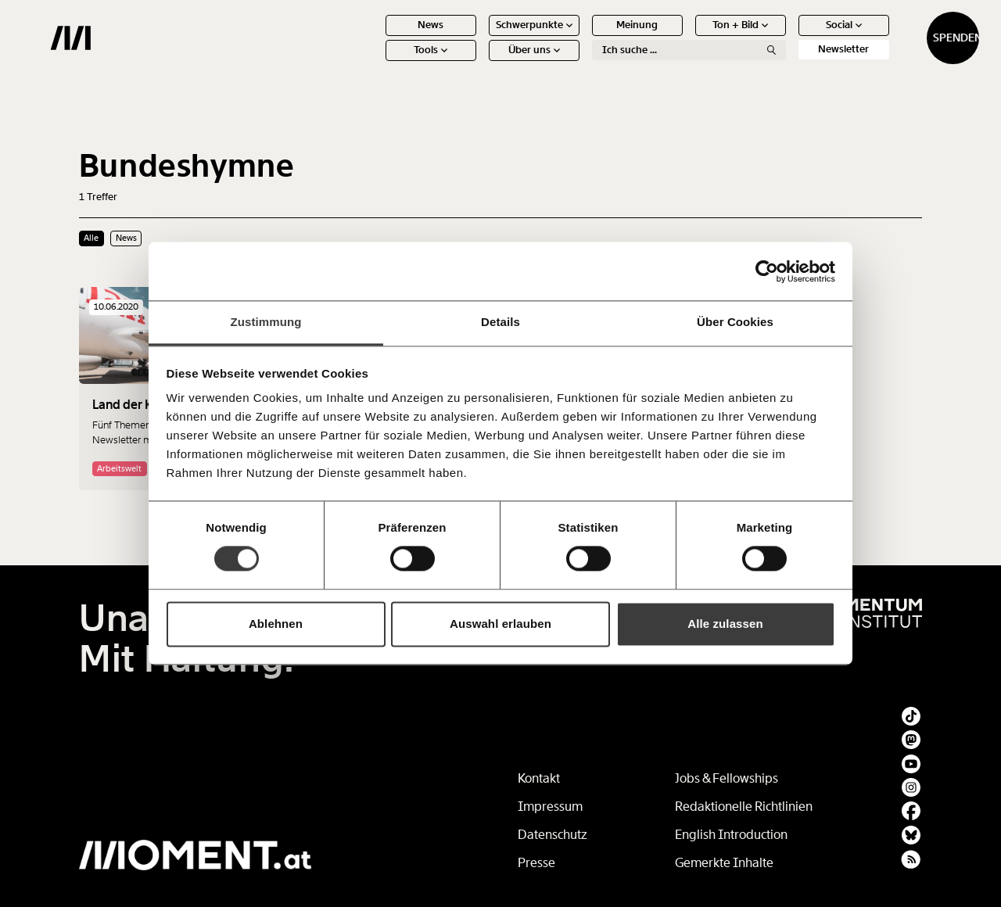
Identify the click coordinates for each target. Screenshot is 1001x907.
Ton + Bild (684, 37)
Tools (374, 62)
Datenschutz (552, 834)
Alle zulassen (724, 623)
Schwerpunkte (477, 37)
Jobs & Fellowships (726, 778)
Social (787, 37)
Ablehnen (276, 623)
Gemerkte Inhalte (724, 863)
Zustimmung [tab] (266, 321)
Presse (536, 863)
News (374, 37)
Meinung (580, 37)
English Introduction (731, 834)
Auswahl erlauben (500, 623)
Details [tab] (500, 321)
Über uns (477, 62)
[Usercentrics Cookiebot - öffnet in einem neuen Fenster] (766, 271)
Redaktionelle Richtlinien (744, 806)
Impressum (550, 806)
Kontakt (539, 778)
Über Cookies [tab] (735, 321)
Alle (91, 237)
